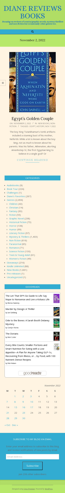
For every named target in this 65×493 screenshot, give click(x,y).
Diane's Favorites (16, 196)
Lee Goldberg (12, 313)
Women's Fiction (17, 258)
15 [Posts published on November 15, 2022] (15, 407)
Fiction (12, 214)
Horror (12, 225)
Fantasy (13, 211)
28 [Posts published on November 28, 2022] (7, 418)
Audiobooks (13, 185)
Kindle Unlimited (15, 266)
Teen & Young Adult (19, 254)
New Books (44, 123)
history (40, 126)
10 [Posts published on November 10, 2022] (31, 401)
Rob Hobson (12, 363)
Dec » (15, 425)
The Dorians (11, 333)
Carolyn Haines (13, 328)
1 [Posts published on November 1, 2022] (15, 396)
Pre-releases (14, 273)
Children (13, 203)
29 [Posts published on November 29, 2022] (15, 418)
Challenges (12, 192)
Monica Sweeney (13, 303)
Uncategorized (14, 277)
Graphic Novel (16, 218)
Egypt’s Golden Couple (32, 118)
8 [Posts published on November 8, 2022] (15, 401)
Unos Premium (29, 489)
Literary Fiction (17, 233)
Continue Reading (32, 160)
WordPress (48, 489)
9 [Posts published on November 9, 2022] (23, 401)
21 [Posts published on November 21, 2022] (7, 412)
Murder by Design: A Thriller (20, 308)
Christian (13, 207)
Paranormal (15, 244)
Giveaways (12, 262)
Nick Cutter (12, 337)
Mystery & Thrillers (19, 236)
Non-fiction (15, 240)
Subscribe (33, 465)
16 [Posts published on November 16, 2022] (23, 407)
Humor (12, 229)
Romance (14, 247)
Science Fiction (16, 251)
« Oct (7, 425)
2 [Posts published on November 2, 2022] (23, 396)
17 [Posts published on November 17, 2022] (31, 407)
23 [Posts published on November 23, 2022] (23, 412)
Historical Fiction (17, 222)
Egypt (33, 126)
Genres (11, 199)
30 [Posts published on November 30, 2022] (23, 418)
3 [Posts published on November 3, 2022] (31, 396)
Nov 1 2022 (50, 126)
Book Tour (12, 188)
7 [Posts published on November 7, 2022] (7, 401)
